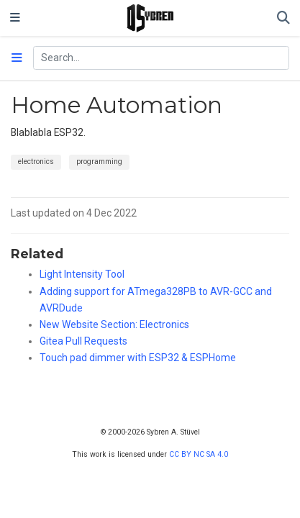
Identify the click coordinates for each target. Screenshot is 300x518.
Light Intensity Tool (82, 274)
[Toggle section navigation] (17, 58)
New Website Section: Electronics (114, 324)
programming (99, 161)
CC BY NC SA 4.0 (198, 454)
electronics (36, 161)
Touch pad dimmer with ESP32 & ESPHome (138, 357)
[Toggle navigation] (15, 18)
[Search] (283, 18)
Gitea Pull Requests (83, 341)
